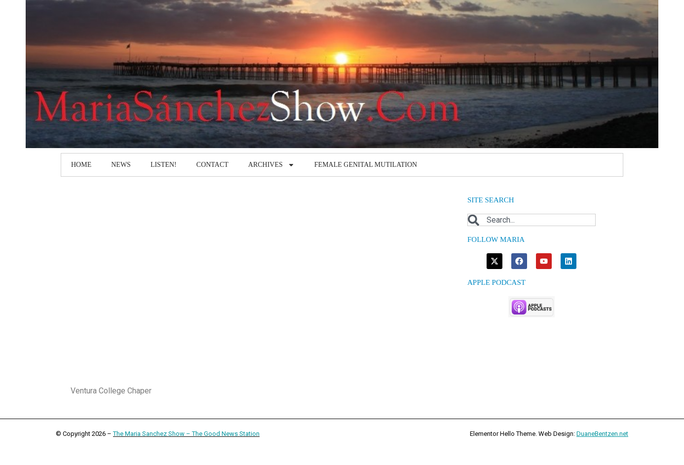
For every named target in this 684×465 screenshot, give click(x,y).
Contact (212, 164)
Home (81, 164)
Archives (271, 164)
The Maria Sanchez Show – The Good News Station (186, 433)
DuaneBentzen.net (602, 433)
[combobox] (531, 220)
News (121, 164)
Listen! (164, 164)
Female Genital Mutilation (365, 164)
